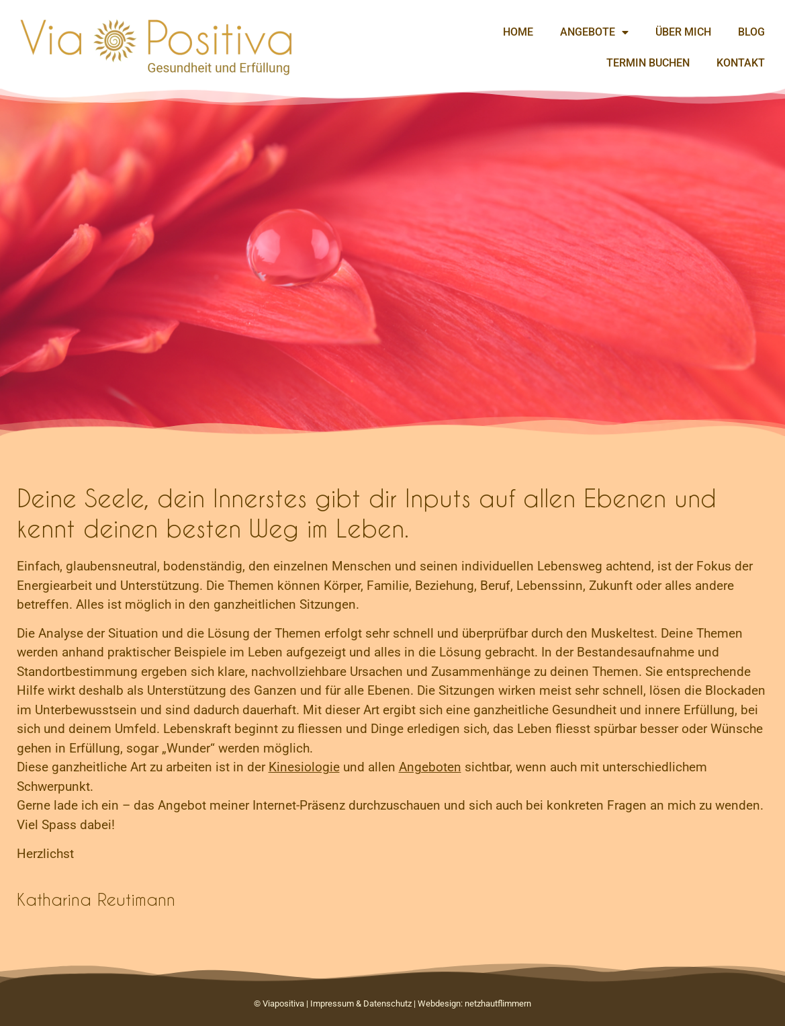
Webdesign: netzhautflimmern (474, 1003)
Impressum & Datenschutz (361, 1003)
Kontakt (741, 62)
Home (518, 32)
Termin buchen (648, 62)
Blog (751, 32)
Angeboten (430, 767)
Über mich (683, 32)
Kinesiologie (304, 767)
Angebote (594, 32)
